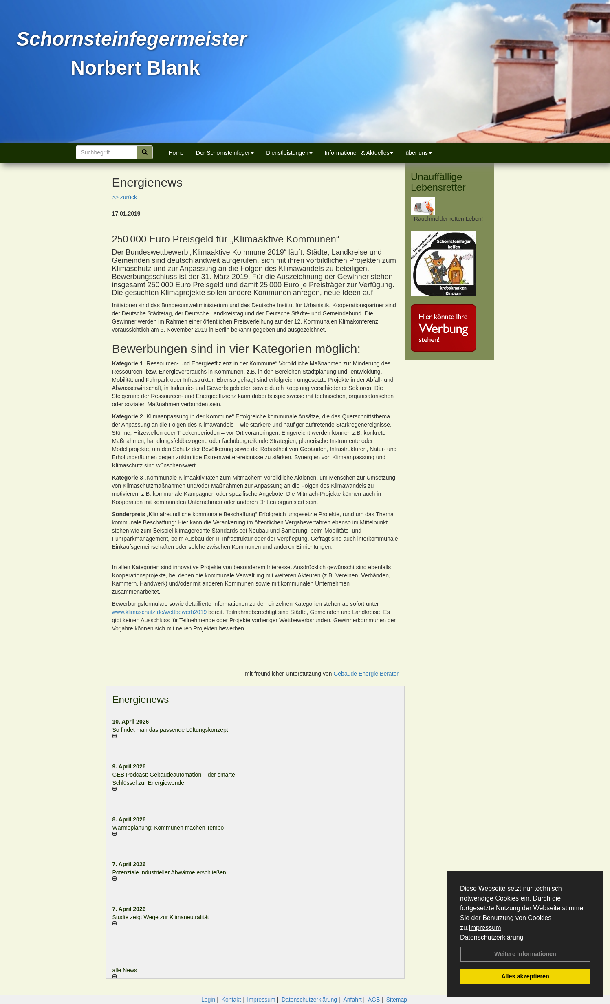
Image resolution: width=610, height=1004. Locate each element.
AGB (374, 999)
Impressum (485, 927)
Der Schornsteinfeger (225, 153)
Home (176, 153)
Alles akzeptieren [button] (525, 976)
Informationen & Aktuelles (359, 153)
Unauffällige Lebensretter (438, 182)
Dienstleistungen (289, 153)
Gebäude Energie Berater (366, 673)
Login (208, 999)
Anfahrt (352, 999)
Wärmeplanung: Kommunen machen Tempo (168, 827)
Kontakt (231, 999)
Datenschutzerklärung (492, 937)
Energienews (140, 699)
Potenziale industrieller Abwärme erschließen (169, 872)
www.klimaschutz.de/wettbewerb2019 (159, 612)
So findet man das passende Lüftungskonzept (170, 730)
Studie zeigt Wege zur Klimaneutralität (160, 917)
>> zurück (124, 197)
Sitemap (396, 999)
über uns (418, 153)
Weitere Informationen (525, 954)
